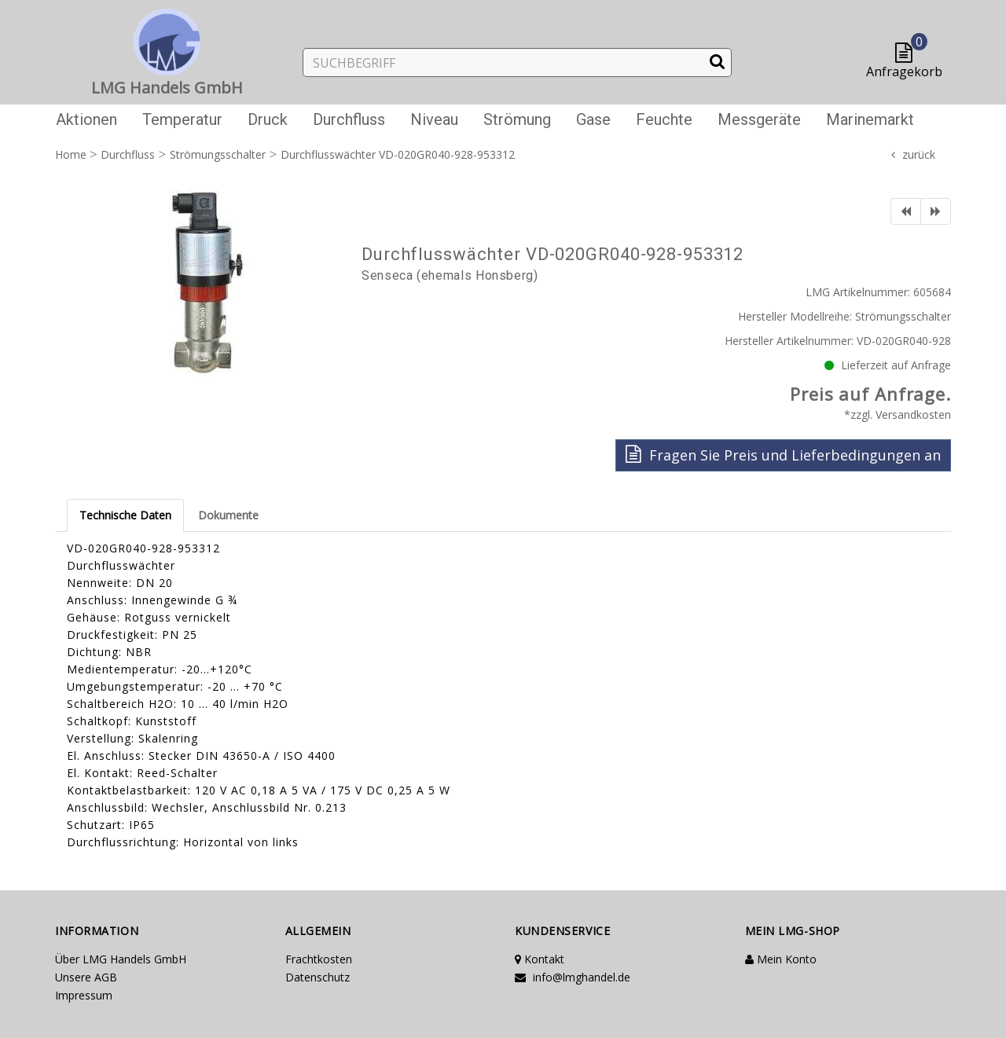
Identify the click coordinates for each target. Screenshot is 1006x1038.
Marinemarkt (870, 119)
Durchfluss (349, 119)
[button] (907, 53)
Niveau (434, 119)
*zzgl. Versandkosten (897, 414)
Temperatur (182, 119)
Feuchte (664, 119)
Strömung (517, 119)
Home (70, 154)
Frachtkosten (318, 959)
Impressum (83, 995)
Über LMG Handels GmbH (120, 959)
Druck (268, 119)
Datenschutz (317, 977)
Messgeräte (759, 119)
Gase (593, 119)
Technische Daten (125, 515)
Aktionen (86, 119)
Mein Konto (781, 959)
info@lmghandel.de (572, 977)
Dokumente (228, 515)
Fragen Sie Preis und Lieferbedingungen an (783, 454)
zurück (918, 154)
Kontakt (539, 959)
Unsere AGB (86, 977)
